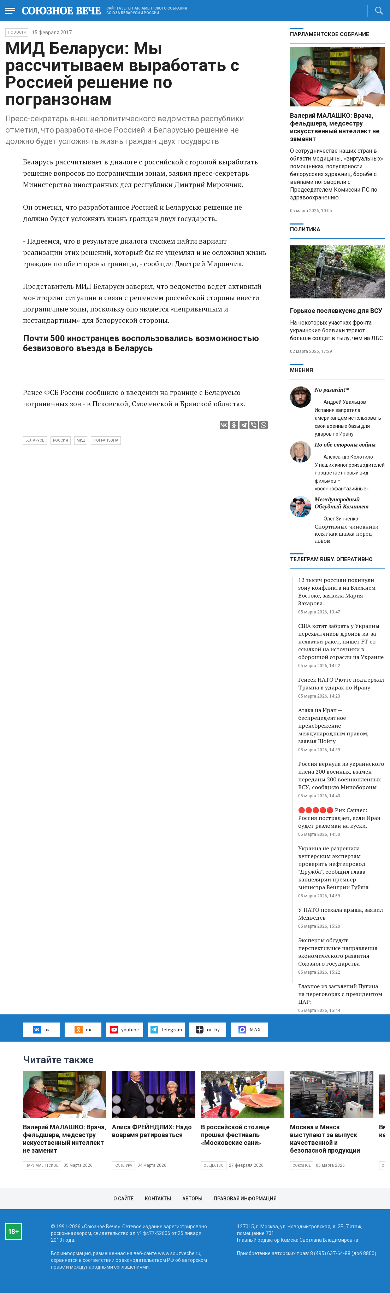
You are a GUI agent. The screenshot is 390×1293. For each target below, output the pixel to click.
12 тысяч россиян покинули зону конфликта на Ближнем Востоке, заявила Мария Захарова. (337, 591)
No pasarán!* (332, 389)
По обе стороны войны (345, 444)
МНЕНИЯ (301, 370)
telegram (166, 1029)
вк (41, 1029)
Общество (213, 1165)
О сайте (123, 1198)
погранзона (105, 440)
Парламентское (42, 1165)
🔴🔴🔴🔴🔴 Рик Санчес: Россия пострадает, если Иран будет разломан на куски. (339, 817)
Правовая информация (245, 1198)
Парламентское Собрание (329, 34)
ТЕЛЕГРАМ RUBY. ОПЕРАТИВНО (331, 559)
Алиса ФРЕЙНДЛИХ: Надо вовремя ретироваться (152, 1130)
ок (83, 1029)
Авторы (192, 1198)
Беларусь (35, 440)
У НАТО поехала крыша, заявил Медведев (340, 913)
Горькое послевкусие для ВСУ (336, 310)
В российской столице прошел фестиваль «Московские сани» (235, 1134)
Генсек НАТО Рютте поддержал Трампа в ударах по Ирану (341, 683)
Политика (305, 229)
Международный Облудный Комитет (342, 503)
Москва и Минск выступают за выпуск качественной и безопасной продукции (325, 1138)
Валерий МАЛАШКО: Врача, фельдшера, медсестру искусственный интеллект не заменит (334, 127)
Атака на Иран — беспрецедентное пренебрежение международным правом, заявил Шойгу (333, 725)
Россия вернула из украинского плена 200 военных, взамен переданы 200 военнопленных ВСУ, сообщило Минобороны (341, 775)
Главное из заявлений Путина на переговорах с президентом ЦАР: (340, 994)
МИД (81, 440)
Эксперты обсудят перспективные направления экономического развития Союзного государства (338, 951)
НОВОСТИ (17, 32)
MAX (249, 1029)
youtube (124, 1029)
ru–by (208, 1029)
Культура (123, 1165)
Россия (60, 440)
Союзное (301, 1165)
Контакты (158, 1198)
